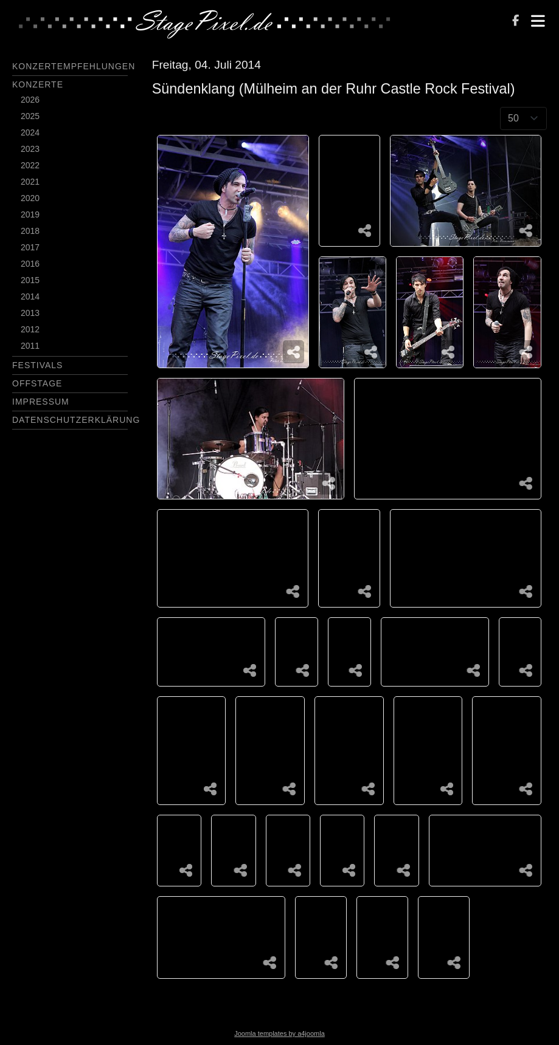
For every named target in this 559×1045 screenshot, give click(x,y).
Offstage (37, 383)
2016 (30, 264)
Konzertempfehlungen (73, 66)
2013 (30, 313)
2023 (30, 149)
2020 (30, 198)
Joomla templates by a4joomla (279, 1033)
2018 (30, 231)
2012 (30, 329)
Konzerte (37, 84)
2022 (30, 165)
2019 (30, 214)
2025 (30, 116)
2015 (30, 280)
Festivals (37, 365)
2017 (30, 247)
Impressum (40, 401)
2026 (30, 99)
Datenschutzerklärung (76, 420)
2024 (30, 132)
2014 (30, 296)
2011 (30, 346)
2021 (30, 182)
